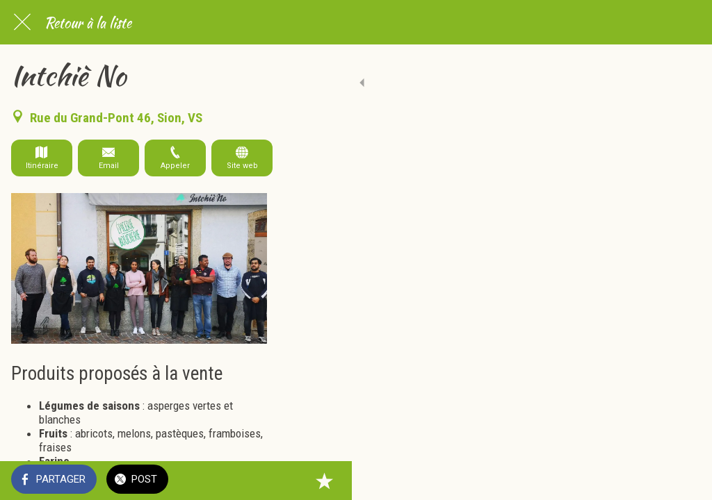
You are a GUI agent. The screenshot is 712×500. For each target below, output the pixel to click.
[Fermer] (22, 22)
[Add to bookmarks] (684, 480)
